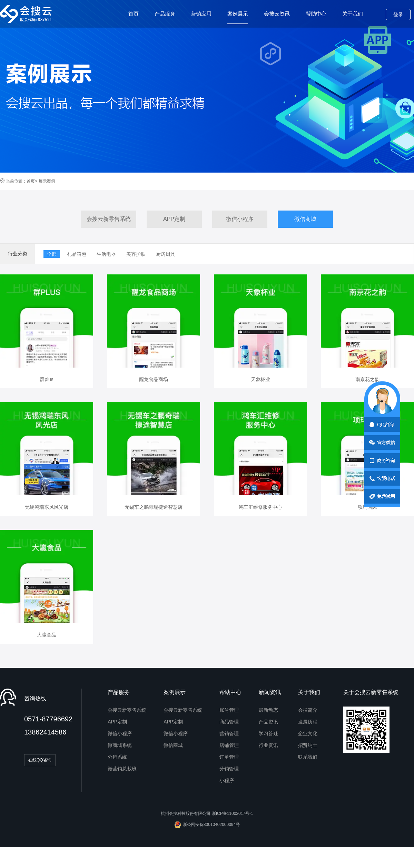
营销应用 (201, 14)
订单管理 (229, 757)
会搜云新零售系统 (109, 219)
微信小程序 (240, 219)
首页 (133, 14)
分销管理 (229, 768)
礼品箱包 (76, 254)
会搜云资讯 (277, 14)
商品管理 (229, 721)
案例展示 (237, 17)
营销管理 (229, 733)
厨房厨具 (165, 254)
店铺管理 (229, 745)
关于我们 (352, 14)
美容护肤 (136, 254)
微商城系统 (120, 745)
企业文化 (307, 733)
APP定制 (174, 219)
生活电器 (106, 254)
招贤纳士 (307, 745)
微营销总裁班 (122, 768)
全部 (52, 254)
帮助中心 (316, 14)
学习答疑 (268, 733)
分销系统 (117, 757)
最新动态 (268, 710)
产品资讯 (268, 721)
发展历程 (307, 721)
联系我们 (307, 757)
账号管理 (229, 710)
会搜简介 (307, 710)
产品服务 (165, 14)
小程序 (226, 780)
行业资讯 (268, 745)
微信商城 (305, 219)
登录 (398, 14)
